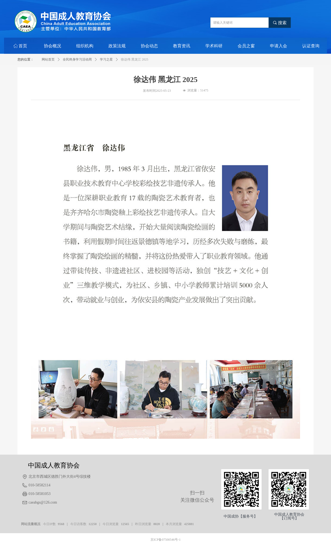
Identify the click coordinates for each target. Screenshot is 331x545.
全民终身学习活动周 (77, 59)
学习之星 (106, 59)
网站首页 (48, 59)
